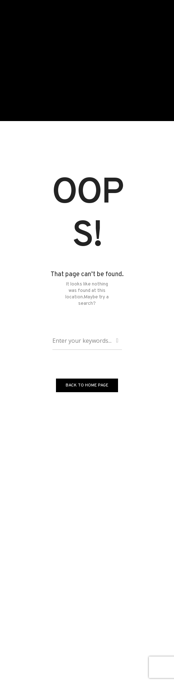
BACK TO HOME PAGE (87, 385)
